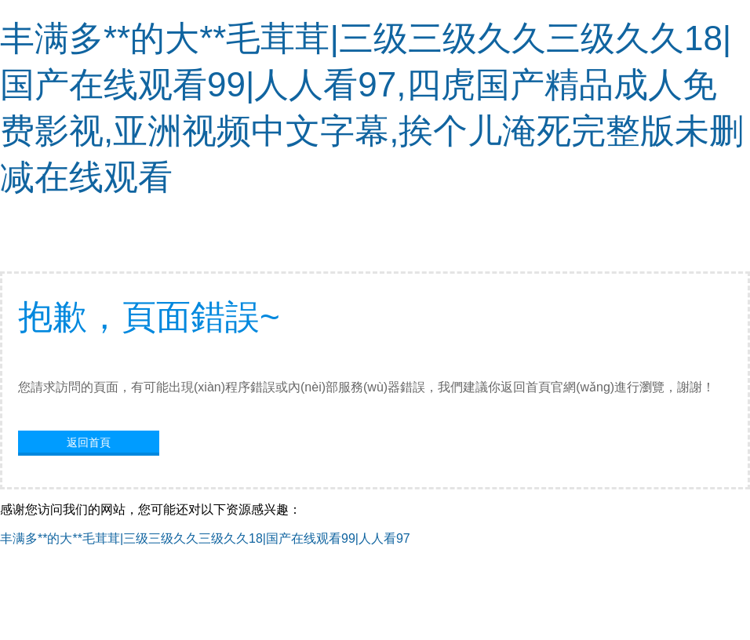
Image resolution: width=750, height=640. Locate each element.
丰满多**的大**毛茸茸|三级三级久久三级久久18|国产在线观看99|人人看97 (205, 538)
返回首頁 (89, 442)
